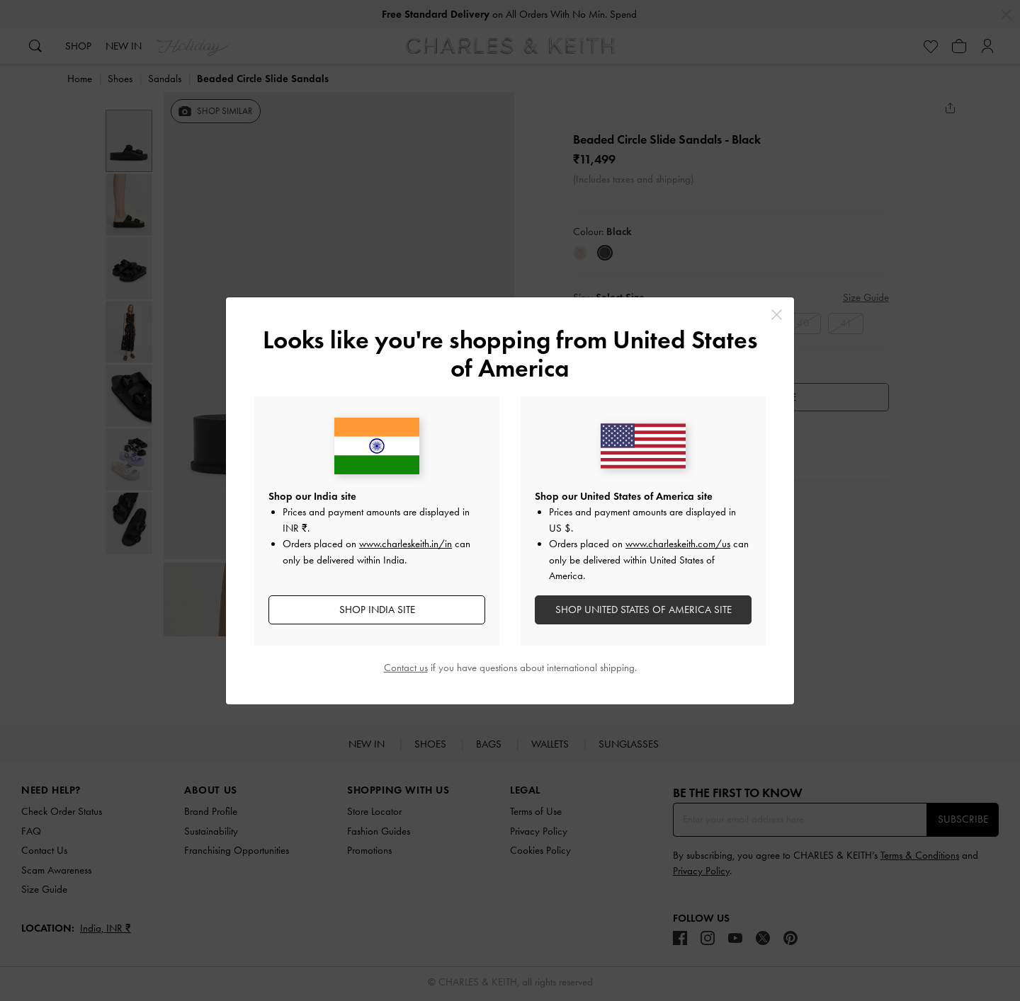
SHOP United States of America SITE (643, 609)
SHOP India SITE (377, 609)
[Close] (776, 314)
